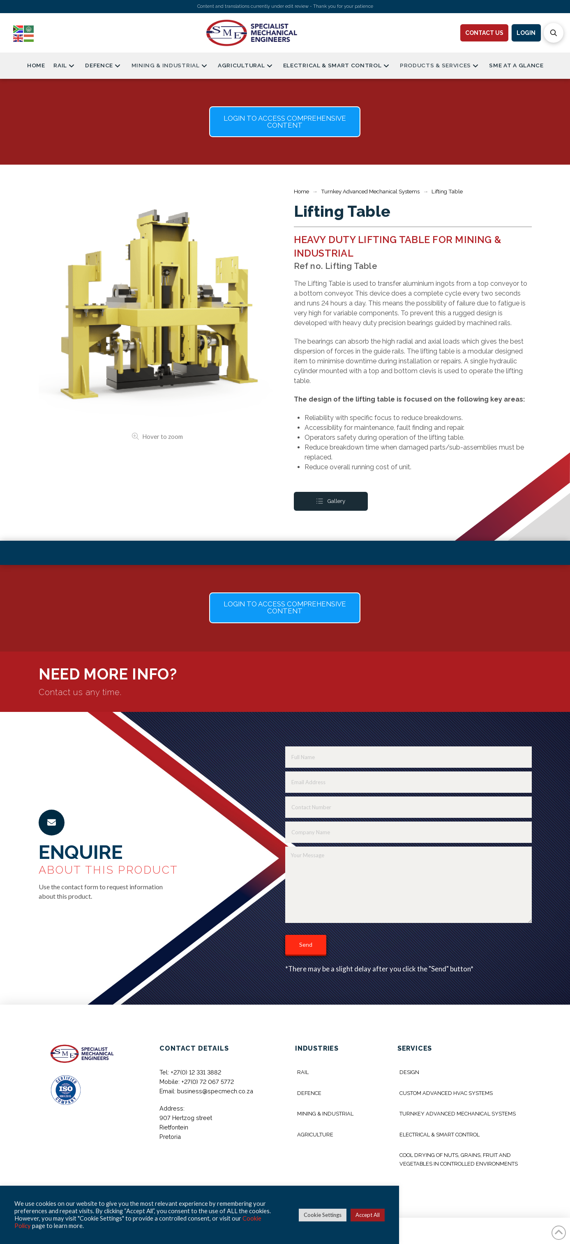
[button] (553, 33)
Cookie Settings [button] (323, 1215)
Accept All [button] (367, 1215)
